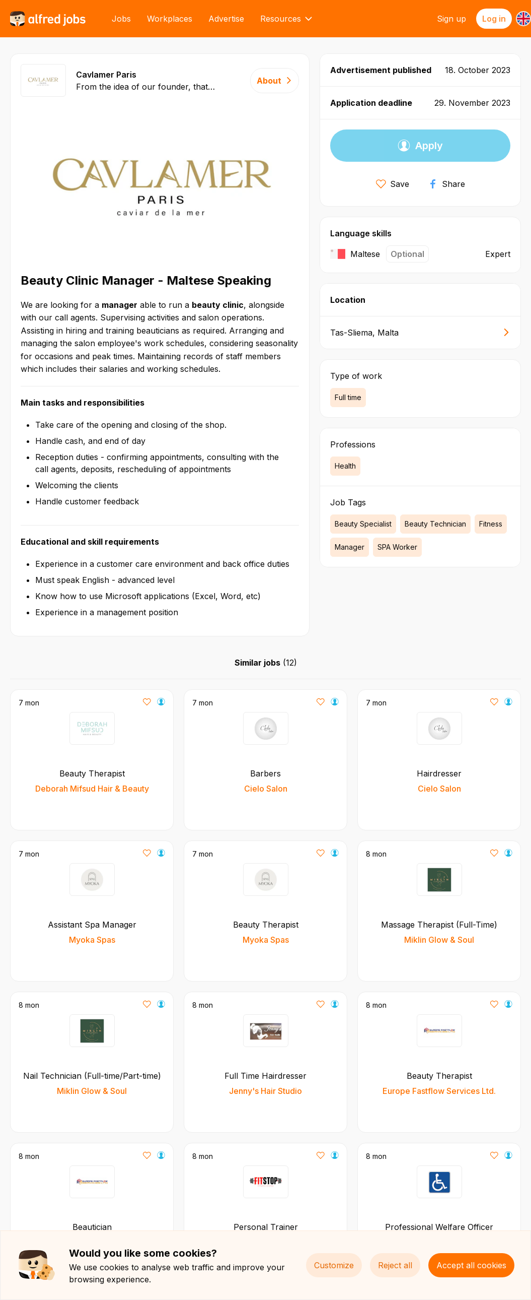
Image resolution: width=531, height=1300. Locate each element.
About (274, 81)
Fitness (490, 523)
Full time (348, 397)
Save (392, 184)
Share (446, 184)
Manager (349, 547)
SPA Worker (397, 547)
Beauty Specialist (363, 523)
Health (345, 466)
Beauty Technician (435, 523)
